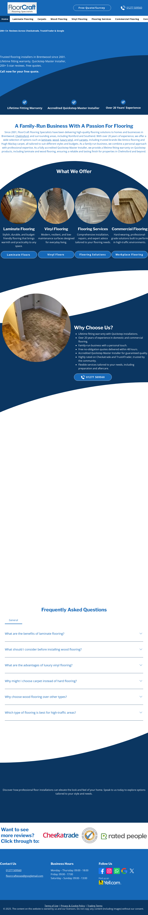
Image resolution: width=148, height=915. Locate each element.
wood (56, 139)
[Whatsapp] (117, 871)
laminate (46, 139)
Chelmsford (22, 136)
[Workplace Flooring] (129, 254)
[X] (132, 871)
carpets (83, 139)
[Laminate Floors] (19, 254)
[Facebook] (102, 871)
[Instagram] (109, 871)
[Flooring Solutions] (93, 254)
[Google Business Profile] (124, 871)
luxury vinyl (66, 139)
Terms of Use (51, 905)
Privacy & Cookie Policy (73, 905)
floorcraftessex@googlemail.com (24, 876)
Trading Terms (94, 905)
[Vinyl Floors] (56, 254)
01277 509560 (134, 7)
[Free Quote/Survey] (92, 8)
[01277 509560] (93, 377)
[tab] (13, 620)
